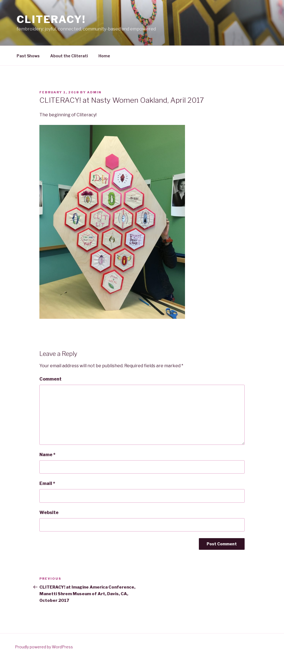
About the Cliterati (69, 55)
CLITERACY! (51, 19)
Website (49, 512)
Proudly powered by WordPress (44, 646)
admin (94, 92)
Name (47, 454)
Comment (50, 379)
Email (47, 483)
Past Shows (28, 55)
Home (104, 55)
